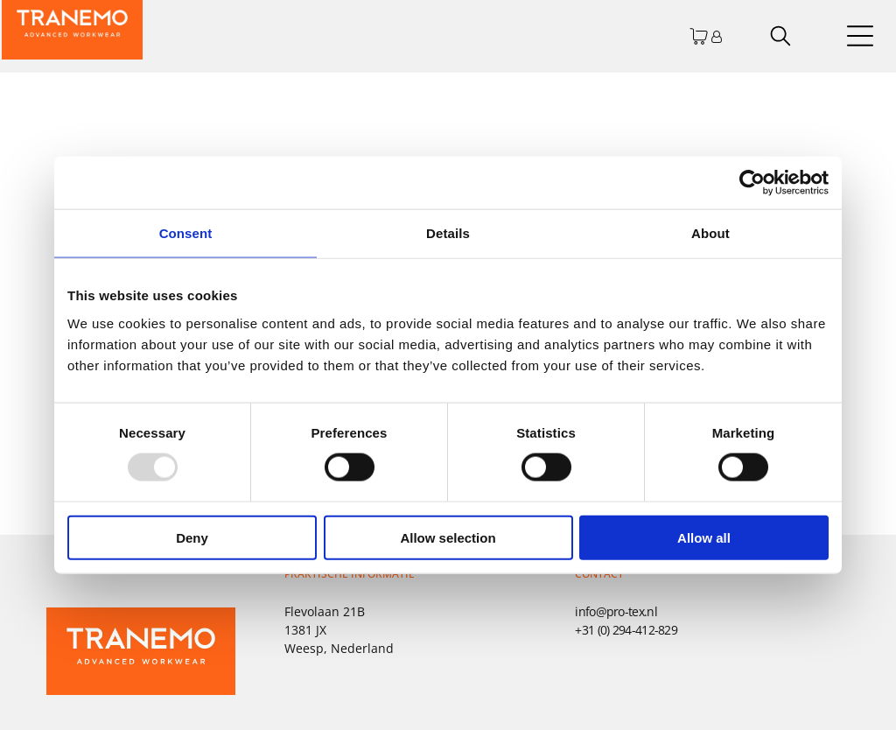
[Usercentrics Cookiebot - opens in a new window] (752, 183)
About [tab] (710, 233)
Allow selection (447, 537)
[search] (780, 37)
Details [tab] (448, 233)
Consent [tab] (186, 233)
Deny (192, 537)
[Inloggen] (716, 36)
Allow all (704, 537)
